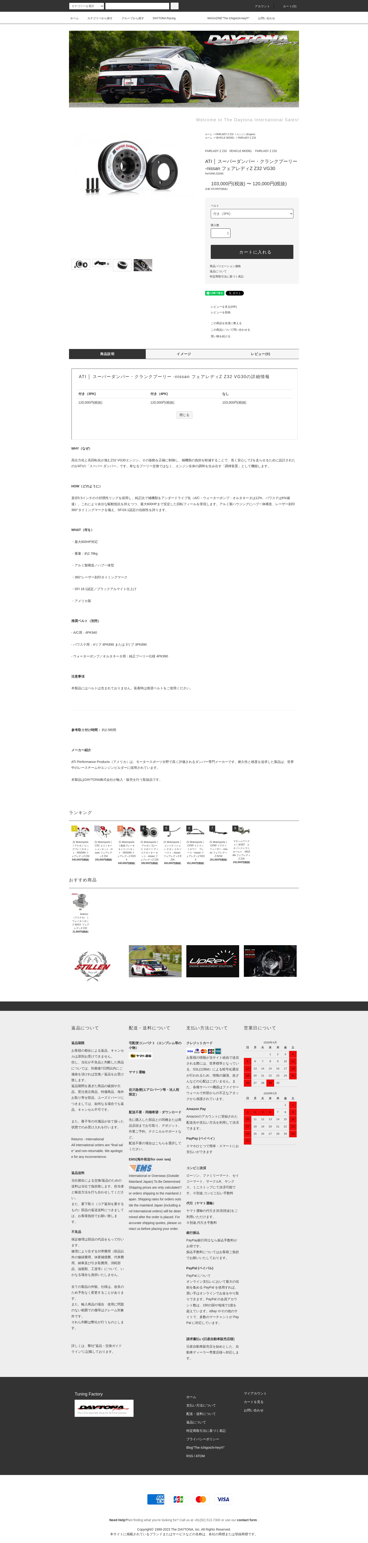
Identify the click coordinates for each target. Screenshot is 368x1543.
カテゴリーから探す (97, 18)
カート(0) (287, 6)
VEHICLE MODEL (224, 137)
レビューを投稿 (217, 312)
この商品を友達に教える (223, 323)
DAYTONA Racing (161, 18)
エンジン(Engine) (246, 134)
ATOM (200, 1456)
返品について (218, 271)
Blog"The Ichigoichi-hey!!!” (205, 1447)
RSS (189, 1456)
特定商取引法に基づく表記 (227, 276)
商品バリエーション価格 (225, 266)
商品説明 (107, 354)
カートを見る (254, 1402)
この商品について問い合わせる (227, 329)
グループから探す (130, 18)
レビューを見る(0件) (221, 306)
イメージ (184, 354)
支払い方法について (201, 1405)
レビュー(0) (260, 354)
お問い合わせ (264, 18)
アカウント (259, 6)
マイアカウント (255, 1393)
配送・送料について (201, 1414)
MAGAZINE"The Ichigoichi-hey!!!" (225, 18)
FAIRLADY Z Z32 (224, 134)
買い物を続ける (217, 336)
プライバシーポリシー (202, 1439)
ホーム (74, 18)
